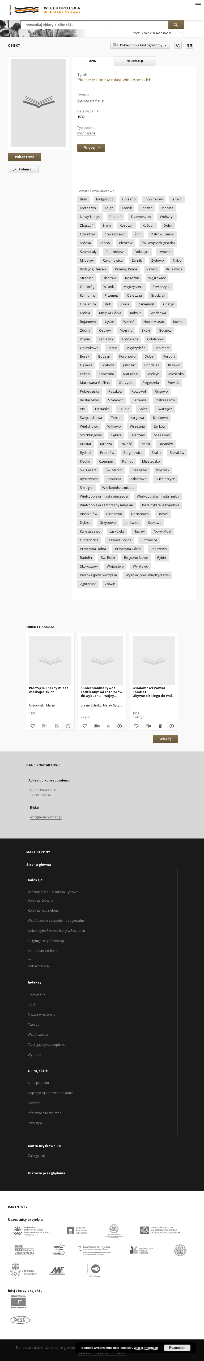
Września (137, 426)
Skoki (146, 330)
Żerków (159, 426)
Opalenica (88, 304)
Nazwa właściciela (41, 1014)
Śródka (85, 243)
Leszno (146, 208)
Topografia (36, 994)
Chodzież (151, 365)
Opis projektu (38, 1083)
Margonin (130, 374)
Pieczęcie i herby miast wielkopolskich (48, 690)
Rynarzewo (89, 479)
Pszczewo (159, 549)
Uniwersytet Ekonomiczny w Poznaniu (56, 930)
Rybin (161, 557)
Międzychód (136, 348)
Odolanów (155, 339)
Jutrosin (129, 365)
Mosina (167, 208)
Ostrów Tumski (162, 234)
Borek (84, 356)
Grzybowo (108, 522)
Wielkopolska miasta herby (158, 496)
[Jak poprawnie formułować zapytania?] (180, 33)
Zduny (85, 330)
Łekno (85, 374)
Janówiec (132, 522)
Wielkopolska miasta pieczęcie (104, 496)
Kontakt (34, 1103)
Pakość (126, 444)
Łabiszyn (106, 339)
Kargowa (137, 417)
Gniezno (129, 199)
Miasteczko (151, 461)
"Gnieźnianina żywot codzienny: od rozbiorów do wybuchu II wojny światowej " (101, 692)
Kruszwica (174, 269)
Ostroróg (87, 286)
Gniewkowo (89, 348)
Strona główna (38, 864)
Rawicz (151, 269)
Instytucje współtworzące (47, 940)
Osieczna (134, 295)
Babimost (162, 348)
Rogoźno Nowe (136, 557)
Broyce (163, 514)
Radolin (86, 557)
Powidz (174, 382)
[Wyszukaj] (176, 24)
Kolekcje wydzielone (43, 910)
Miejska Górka (110, 313)
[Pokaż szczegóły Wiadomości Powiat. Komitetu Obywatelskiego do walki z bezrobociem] (171, 726)
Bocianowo (140, 514)
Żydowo (157, 260)
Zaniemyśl (146, 304)
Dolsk (168, 225)
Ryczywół (138, 391)
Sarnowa (140, 400)
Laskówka (117, 531)
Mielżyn (153, 374)
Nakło (177, 260)
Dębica (85, 522)
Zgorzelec (88, 584)
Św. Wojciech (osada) (158, 243)
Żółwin (110, 584)
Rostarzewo (89, 400)
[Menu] (198, 4)
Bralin (156, 452)
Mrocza (106, 444)
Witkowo (114, 426)
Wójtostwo (115, 566)
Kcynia (85, 339)
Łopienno (106, 374)
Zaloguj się (36, 1155)
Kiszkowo (160, 417)
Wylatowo (140, 566)
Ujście (109, 321)
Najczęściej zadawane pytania (51, 1093)
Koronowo (127, 356)
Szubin (124, 409)
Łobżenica (130, 339)
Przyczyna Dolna (93, 549)
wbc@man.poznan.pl (46, 817)
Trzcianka (102, 409)
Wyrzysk (162, 470)
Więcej (165, 739)
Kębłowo (155, 522)
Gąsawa (86, 365)
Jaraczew (138, 435)
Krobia (85, 313)
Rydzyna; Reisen (93, 269)
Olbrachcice (89, 540)
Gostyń (168, 304)
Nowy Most (162, 531)
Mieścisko (176, 374)
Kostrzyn (127, 225)
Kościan (149, 225)
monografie (86, 133)
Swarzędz (164, 409)
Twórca (33, 1024)
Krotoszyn (88, 208)
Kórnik (127, 208)
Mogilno (126, 330)
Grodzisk (158, 295)
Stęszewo (139, 470)
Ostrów (105, 330)
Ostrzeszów (165, 400)
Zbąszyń (87, 225)
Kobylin (136, 313)
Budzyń (104, 356)
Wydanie (34, 1054)
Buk (108, 304)
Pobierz (21, 169)
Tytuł (31, 1004)
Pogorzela (151, 382)
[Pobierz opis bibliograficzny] (44, 726)
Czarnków (88, 234)
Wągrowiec (157, 278)
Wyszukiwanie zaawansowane (152, 33)
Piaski (145, 444)
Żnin (138, 234)
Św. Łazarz (88, 470)
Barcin (112, 348)
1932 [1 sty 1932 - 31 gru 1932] (81, 117)
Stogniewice (133, 452)
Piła (83, 409)
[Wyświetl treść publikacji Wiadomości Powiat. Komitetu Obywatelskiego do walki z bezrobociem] (160, 726)
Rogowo (161, 391)
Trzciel (116, 417)
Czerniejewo (115, 251)
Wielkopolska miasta (118, 487)
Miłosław (87, 260)
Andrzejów (88, 514)
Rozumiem (177, 1348)
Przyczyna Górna (128, 549)
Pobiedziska (89, 391)
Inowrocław (154, 199)
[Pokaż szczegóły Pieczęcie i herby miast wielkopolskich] (67, 726)
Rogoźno (132, 278)
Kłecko (85, 461)
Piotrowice (149, 540)
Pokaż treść (24, 157)
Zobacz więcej (39, 966)
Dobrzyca (142, 251)
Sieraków (177, 452)
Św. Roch (108, 557)
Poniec (127, 461)
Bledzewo (114, 514)
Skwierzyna (161, 286)
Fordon (169, 356)
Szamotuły (88, 251)
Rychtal (85, 452)
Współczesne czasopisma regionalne (56, 920)
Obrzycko (126, 382)
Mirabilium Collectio (43, 951)
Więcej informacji (146, 1347)
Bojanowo (88, 321)
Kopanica (114, 479)
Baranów (166, 444)
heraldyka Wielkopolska (160, 505)
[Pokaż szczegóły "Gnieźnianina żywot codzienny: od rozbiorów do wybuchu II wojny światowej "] (119, 726)
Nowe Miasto (153, 321)
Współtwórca (38, 1034)
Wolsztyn (167, 216)
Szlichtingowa (91, 435)
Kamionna (88, 295)
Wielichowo (89, 426)
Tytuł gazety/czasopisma (47, 1044)
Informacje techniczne (45, 1113)
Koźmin (179, 321)
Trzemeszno (141, 216)
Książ (109, 208)
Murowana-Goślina (95, 382)
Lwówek (165, 251)
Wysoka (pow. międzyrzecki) (147, 575)
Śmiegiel (86, 487)
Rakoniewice (113, 260)
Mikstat (85, 444)
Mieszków (162, 435)
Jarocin (177, 199)
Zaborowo (138, 479)
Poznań (115, 216)
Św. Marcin (114, 470)
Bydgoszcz (104, 199)
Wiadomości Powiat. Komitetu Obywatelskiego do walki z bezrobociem (154, 692)
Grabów (107, 365)
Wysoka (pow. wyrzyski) (98, 575)
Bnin (83, 199)
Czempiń (106, 461)
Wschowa (158, 313)
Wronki (108, 286)
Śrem (107, 225)
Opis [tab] (92, 61)
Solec (143, 409)
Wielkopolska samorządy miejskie (106, 505)
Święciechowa (91, 417)
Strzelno (87, 278)
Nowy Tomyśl (90, 216)
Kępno (105, 243)
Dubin (149, 356)
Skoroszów (89, 566)
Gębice (116, 435)
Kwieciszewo (90, 531)
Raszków (115, 391)
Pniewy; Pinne (126, 269)
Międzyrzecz (133, 286)
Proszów (107, 452)
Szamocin (116, 400)
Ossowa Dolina (119, 540)
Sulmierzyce (165, 479)
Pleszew (126, 243)
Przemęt (111, 295)
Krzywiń (174, 365)
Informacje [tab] (134, 61)
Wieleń (128, 321)
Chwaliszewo (115, 234)
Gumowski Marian (91, 100)
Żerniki (137, 260)
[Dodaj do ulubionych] (178, 45)
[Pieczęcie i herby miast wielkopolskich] (38, 103)
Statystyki (35, 1123)
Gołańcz (165, 330)
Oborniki (109, 278)
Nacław (139, 531)
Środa (124, 304)
